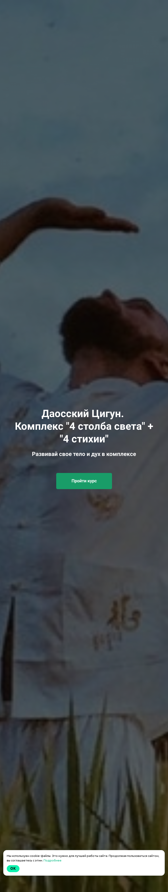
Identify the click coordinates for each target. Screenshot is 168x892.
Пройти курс (84, 480)
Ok (13, 868)
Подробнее (52, 860)
